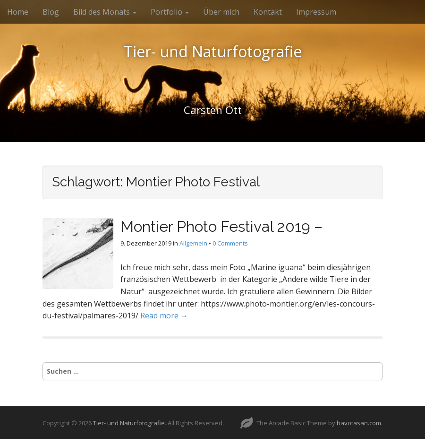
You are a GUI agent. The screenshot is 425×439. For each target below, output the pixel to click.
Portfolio (170, 12)
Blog (50, 12)
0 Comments (230, 243)
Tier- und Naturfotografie (213, 51)
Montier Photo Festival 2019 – (221, 226)
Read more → (164, 315)
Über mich (221, 12)
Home (17, 12)
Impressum (316, 12)
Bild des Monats (104, 12)
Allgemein (193, 243)
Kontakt (268, 12)
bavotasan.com (359, 423)
